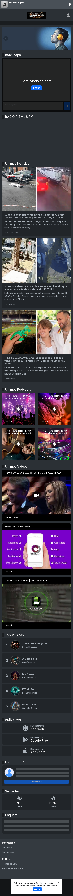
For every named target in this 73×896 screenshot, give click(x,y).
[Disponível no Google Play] (36, 739)
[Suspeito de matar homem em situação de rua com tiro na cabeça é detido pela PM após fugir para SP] (36, 201)
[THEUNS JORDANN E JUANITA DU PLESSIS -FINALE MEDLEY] (36, 495)
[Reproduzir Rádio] (70, 4)
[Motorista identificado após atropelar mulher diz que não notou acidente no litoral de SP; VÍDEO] (36, 273)
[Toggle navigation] (5, 15)
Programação (8, 852)
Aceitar (37, 889)
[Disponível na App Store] (36, 751)
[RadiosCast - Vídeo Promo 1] (36, 549)
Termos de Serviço (11, 864)
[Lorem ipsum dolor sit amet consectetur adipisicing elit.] (18, 409)
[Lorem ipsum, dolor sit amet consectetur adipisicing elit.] (54, 409)
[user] (68, 15)
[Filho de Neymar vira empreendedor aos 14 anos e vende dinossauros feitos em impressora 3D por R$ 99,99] (36, 346)
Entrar (36, 87)
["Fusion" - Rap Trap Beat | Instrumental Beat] (36, 603)
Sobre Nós (7, 847)
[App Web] (36, 728)
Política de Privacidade (12, 868)
